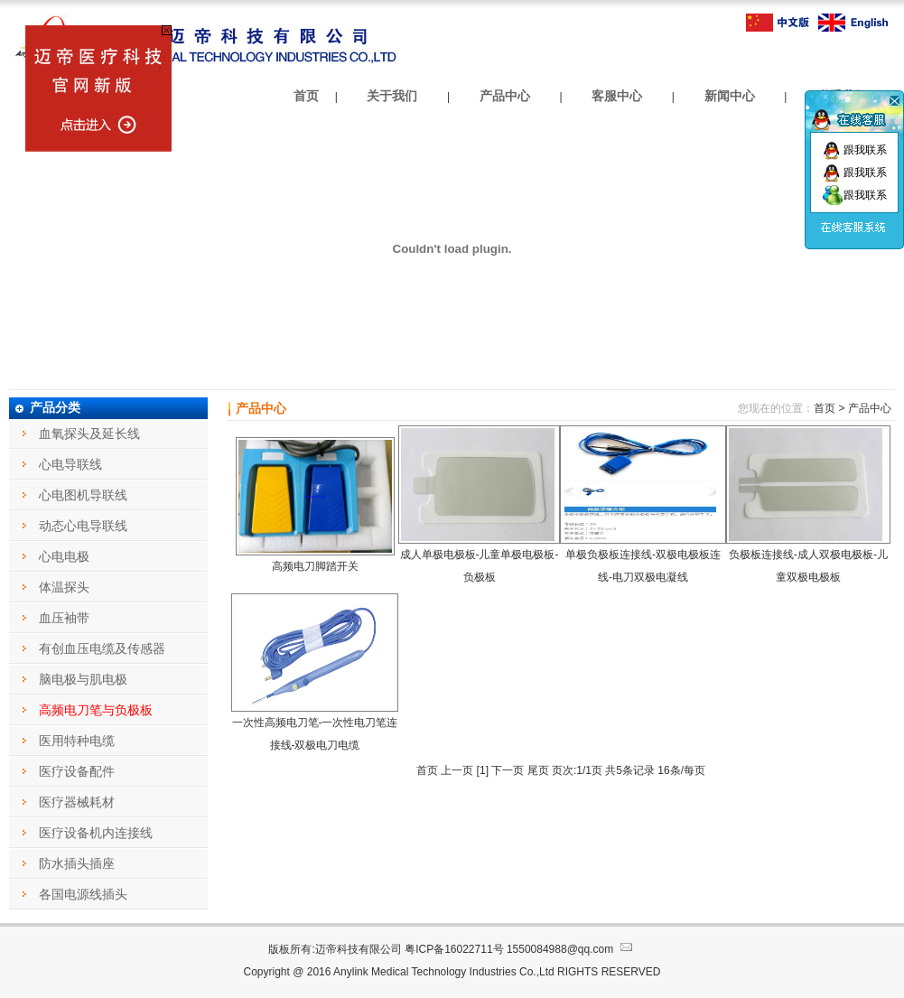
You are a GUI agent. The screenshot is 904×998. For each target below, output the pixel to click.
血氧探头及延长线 (89, 433)
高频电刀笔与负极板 (96, 710)
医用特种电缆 (77, 740)
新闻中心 (729, 96)
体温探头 (64, 587)
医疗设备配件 (77, 771)
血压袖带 (64, 618)
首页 (306, 96)
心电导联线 (70, 464)
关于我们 (392, 96)
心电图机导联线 (83, 495)
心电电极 (64, 556)
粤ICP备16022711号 (454, 949)
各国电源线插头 (83, 894)
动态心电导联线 (83, 525)
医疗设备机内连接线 (96, 832)
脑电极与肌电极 (83, 679)
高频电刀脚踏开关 (315, 566)
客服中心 (617, 96)
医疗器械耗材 (77, 802)
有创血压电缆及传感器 (102, 648)
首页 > (829, 408)
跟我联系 (855, 150)
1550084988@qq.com (571, 949)
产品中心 (505, 96)
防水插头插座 (77, 863)
